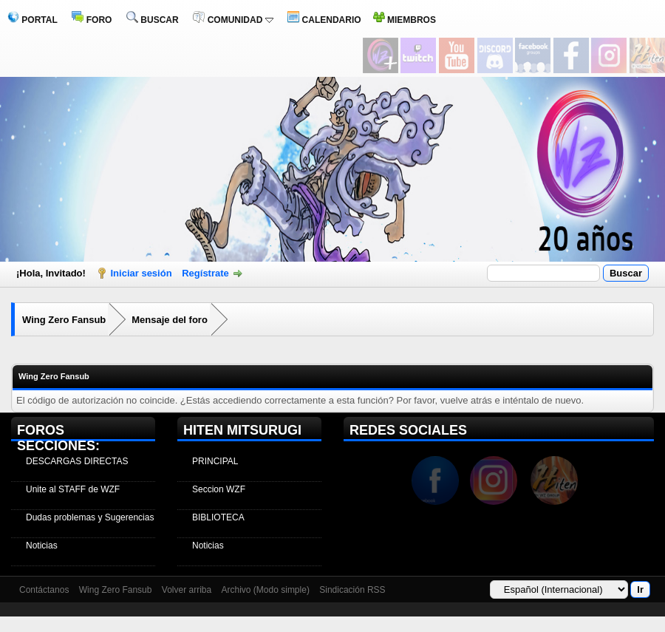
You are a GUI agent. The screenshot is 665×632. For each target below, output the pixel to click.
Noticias (42, 545)
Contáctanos (44, 590)
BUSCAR (152, 20)
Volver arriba (186, 590)
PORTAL (32, 20)
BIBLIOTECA (218, 517)
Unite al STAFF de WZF (73, 489)
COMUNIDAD (233, 20)
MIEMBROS (404, 20)
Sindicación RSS (352, 590)
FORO (92, 20)
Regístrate (205, 273)
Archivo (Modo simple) (266, 590)
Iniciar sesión (141, 273)
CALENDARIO (324, 20)
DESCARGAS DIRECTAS (77, 461)
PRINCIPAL (215, 461)
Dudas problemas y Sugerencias (90, 517)
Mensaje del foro (170, 319)
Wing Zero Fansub (64, 319)
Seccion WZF (218, 489)
